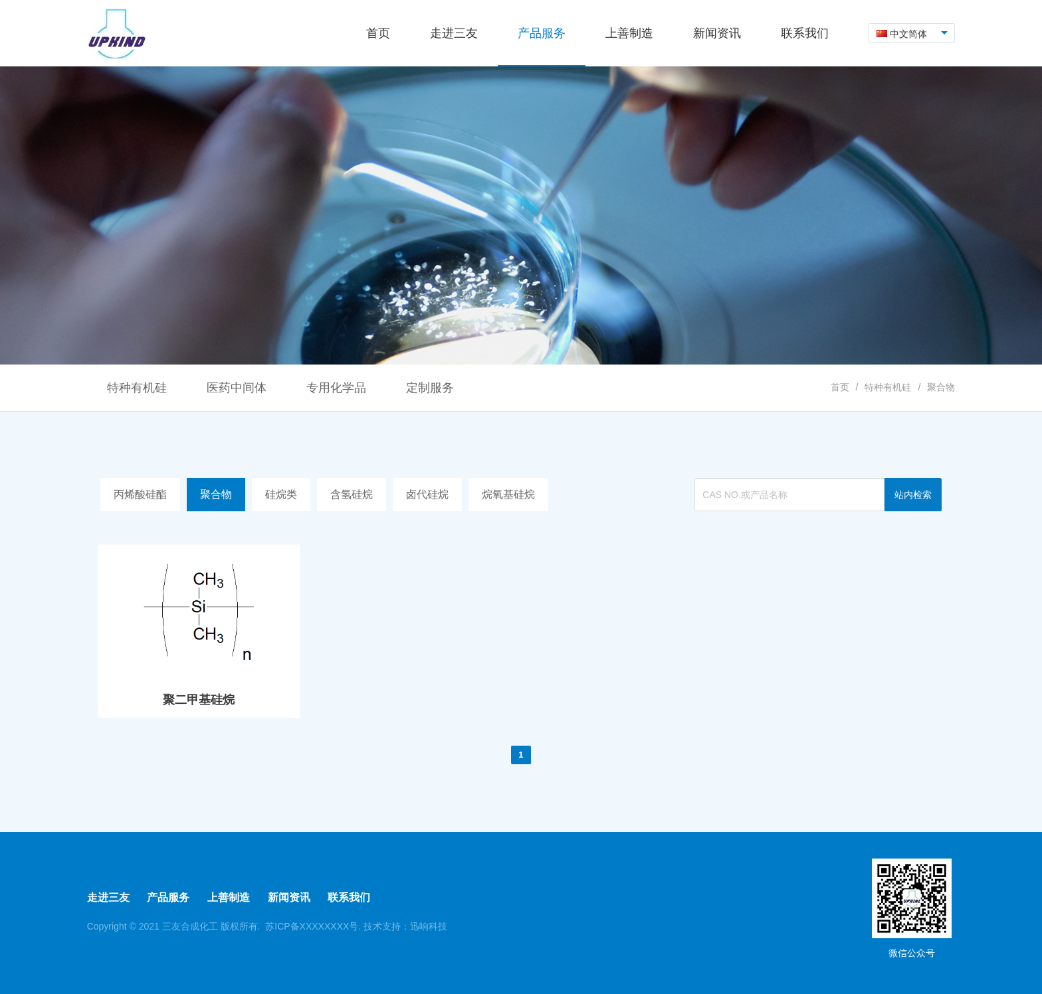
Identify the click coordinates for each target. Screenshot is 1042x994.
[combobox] (912, 33)
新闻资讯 (289, 897)
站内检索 (913, 494)
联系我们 (349, 897)
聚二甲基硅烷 (199, 699)
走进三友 (108, 897)
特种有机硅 (888, 387)
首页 (840, 387)
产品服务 (168, 897)
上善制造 (228, 897)
